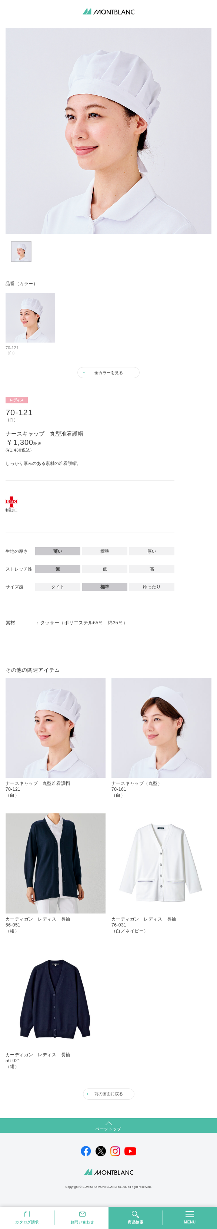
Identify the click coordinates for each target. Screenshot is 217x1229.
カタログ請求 (27, 1222)
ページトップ (108, 1129)
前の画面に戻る (108, 1093)
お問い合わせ (82, 1222)
